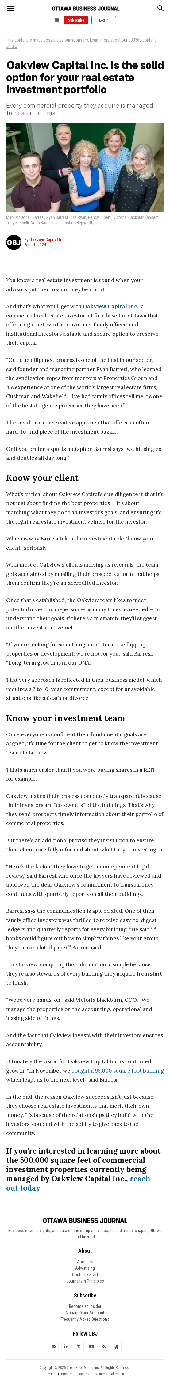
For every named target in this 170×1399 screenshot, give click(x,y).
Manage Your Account (85, 1312)
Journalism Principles (85, 1281)
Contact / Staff (85, 1274)
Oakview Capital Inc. (47, 239)
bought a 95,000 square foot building (117, 1070)
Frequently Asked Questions (85, 1319)
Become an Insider (85, 1306)
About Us (85, 1261)
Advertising (85, 1268)
